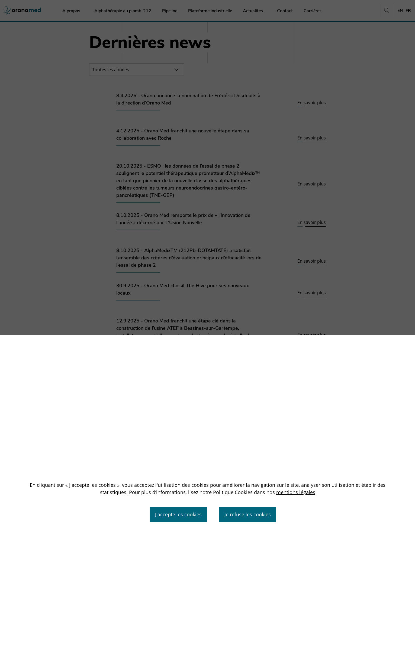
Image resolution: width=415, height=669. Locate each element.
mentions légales (295, 492)
